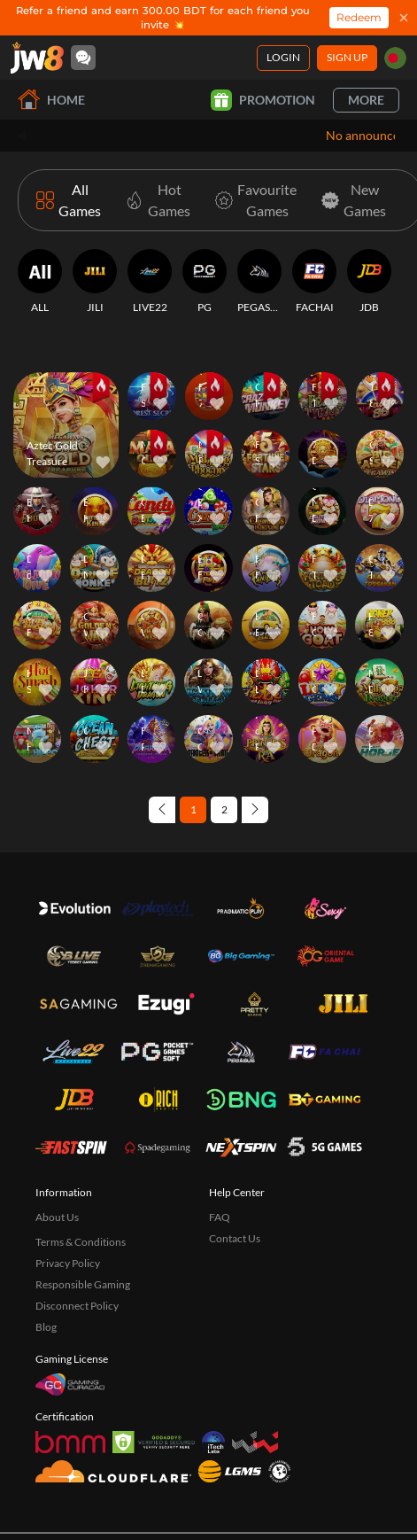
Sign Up (347, 57)
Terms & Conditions (80, 1241)
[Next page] (255, 810)
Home (51, 100)
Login (283, 57)
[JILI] (95, 282)
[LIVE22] (149, 282)
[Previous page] (162, 810)
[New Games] (350, 200)
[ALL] (40, 282)
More (366, 99)
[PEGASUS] (259, 282)
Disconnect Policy (77, 1305)
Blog (46, 1327)
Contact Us (234, 1238)
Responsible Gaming (82, 1284)
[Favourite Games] (252, 200)
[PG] (204, 282)
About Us (57, 1217)
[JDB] (369, 282)
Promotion (263, 100)
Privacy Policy (67, 1263)
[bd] (395, 58)
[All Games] (68, 200)
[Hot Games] (154, 200)
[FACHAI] (314, 282)
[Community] (83, 57)
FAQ (219, 1217)
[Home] (37, 57)
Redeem (359, 17)
